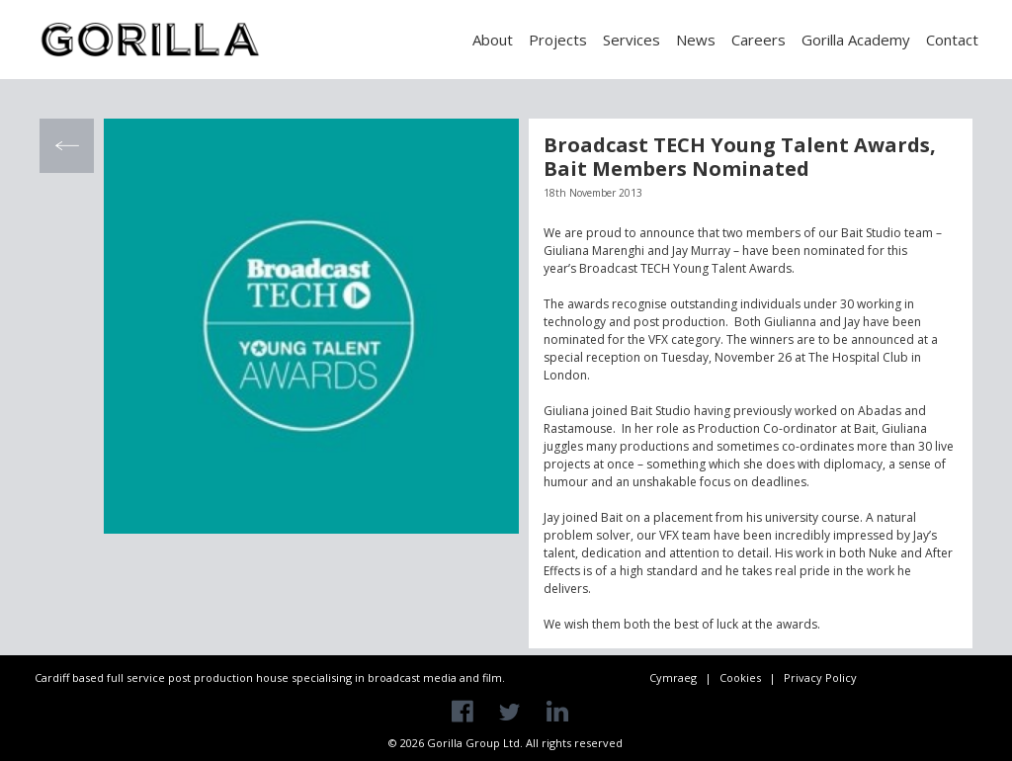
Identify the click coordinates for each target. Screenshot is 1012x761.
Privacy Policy (820, 677)
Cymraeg (673, 677)
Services (631, 39)
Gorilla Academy (855, 39)
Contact (952, 39)
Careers (758, 39)
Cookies (740, 677)
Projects (558, 39)
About (492, 39)
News (696, 39)
